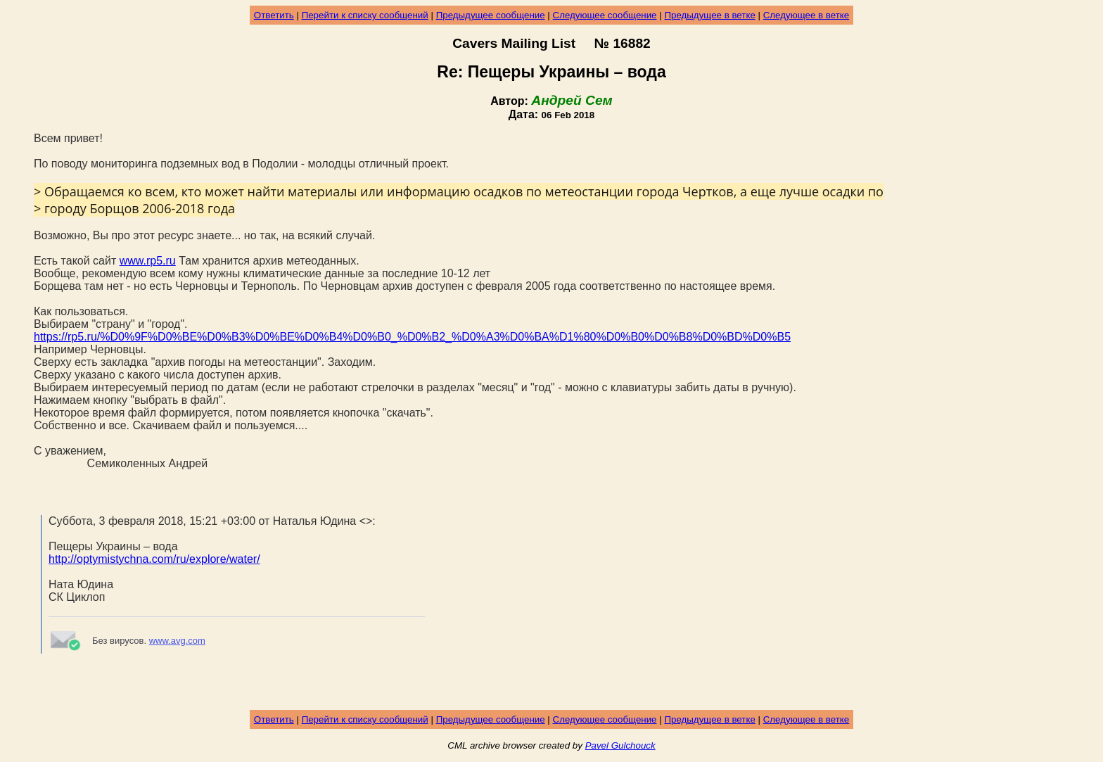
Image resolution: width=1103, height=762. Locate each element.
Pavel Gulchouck (620, 745)
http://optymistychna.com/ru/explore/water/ (154, 559)
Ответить (274, 15)
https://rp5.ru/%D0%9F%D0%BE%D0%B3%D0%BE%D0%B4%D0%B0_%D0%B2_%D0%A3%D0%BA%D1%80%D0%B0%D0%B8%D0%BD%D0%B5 (412, 337)
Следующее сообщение (605, 15)
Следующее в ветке (806, 15)
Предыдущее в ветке (709, 15)
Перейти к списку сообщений (365, 15)
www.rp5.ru (148, 261)
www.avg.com (177, 640)
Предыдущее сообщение (490, 15)
